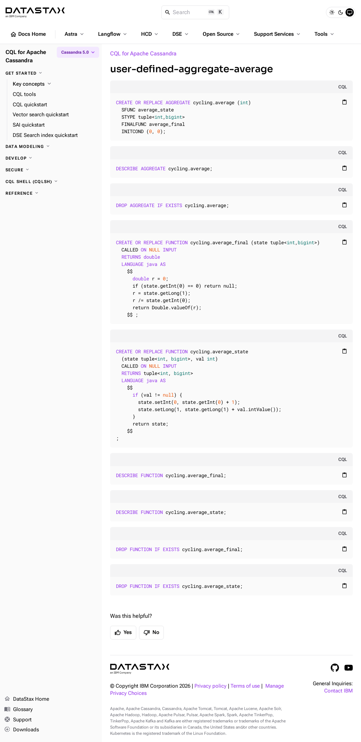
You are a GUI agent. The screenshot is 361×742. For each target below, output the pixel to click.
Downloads (21, 730)
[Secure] (51, 170)
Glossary (18, 709)
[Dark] (341, 12)
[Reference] (51, 193)
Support (18, 720)
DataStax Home (26, 699)
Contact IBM (338, 691)
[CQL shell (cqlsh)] (51, 181)
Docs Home (28, 34)
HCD (150, 34)
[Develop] (51, 158)
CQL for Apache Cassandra (143, 53)
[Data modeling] (51, 146)
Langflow (113, 34)
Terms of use (245, 686)
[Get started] (51, 73)
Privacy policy (210, 686)
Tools (325, 34)
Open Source (222, 34)
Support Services (277, 34)
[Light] (332, 12)
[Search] (195, 12)
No (151, 633)
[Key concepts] (54, 84)
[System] (350, 12)
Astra (75, 34)
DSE (181, 34)
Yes (123, 633)
